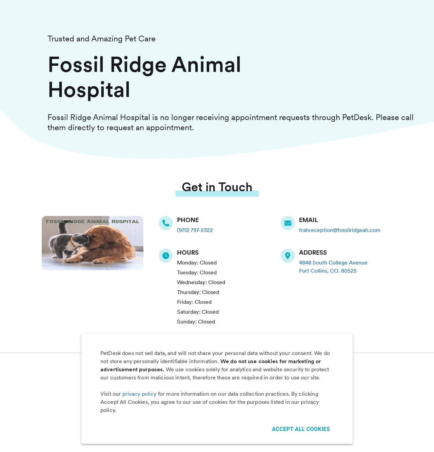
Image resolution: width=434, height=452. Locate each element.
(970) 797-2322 (195, 230)
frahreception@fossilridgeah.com (339, 230)
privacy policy (139, 394)
